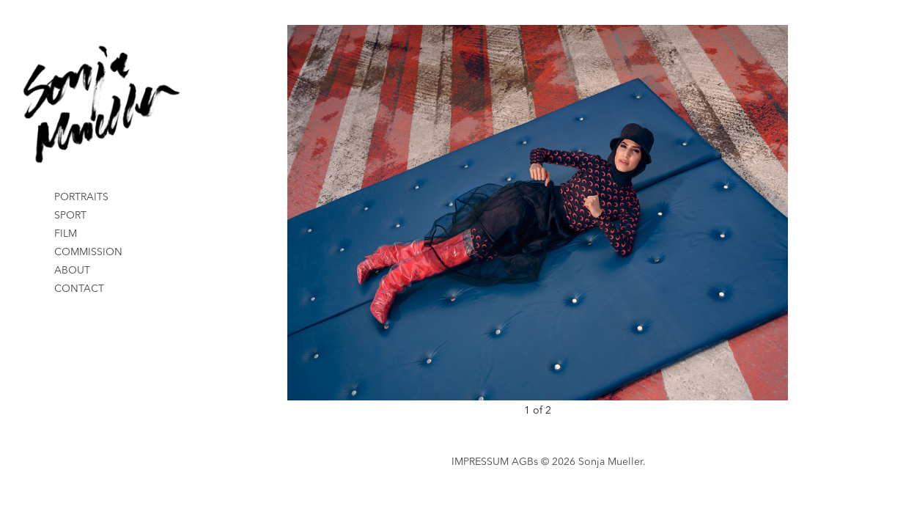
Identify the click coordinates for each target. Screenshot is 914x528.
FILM (65, 234)
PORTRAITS (81, 197)
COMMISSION (88, 252)
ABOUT (72, 270)
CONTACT (79, 289)
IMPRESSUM (480, 462)
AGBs (525, 462)
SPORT (70, 215)
